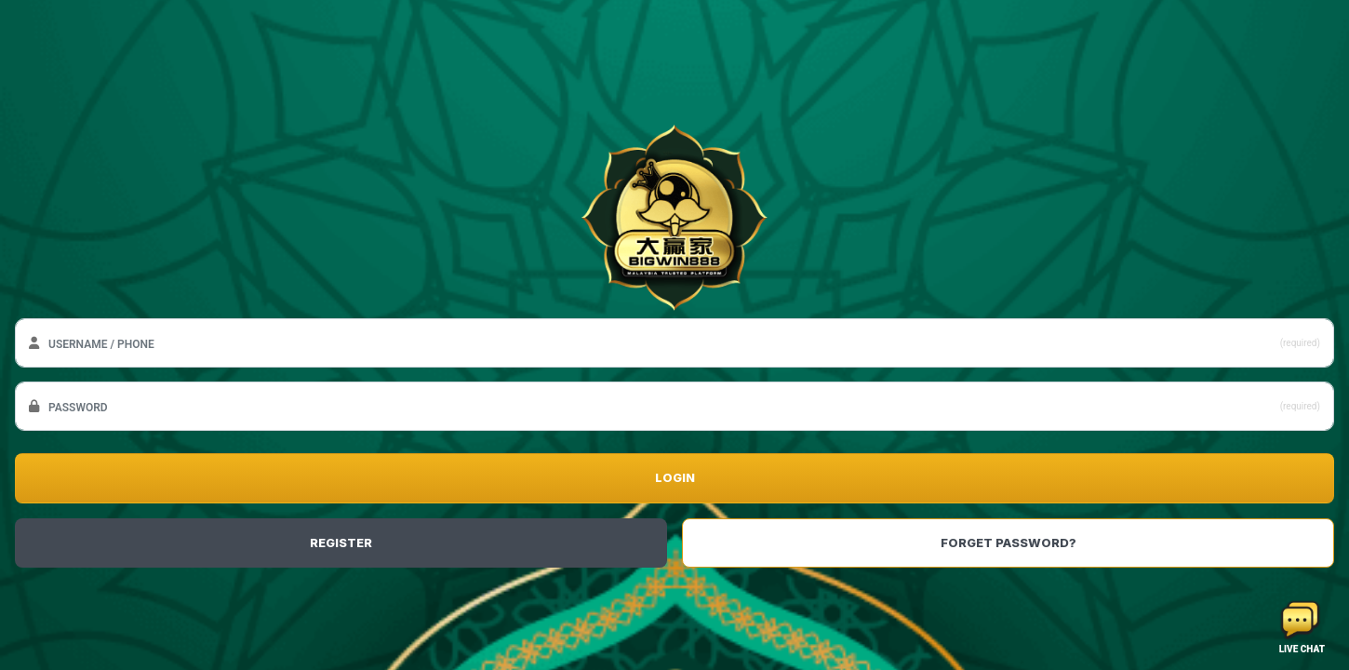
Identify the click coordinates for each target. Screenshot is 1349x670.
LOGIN (675, 477)
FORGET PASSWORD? (1008, 542)
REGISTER (341, 542)
